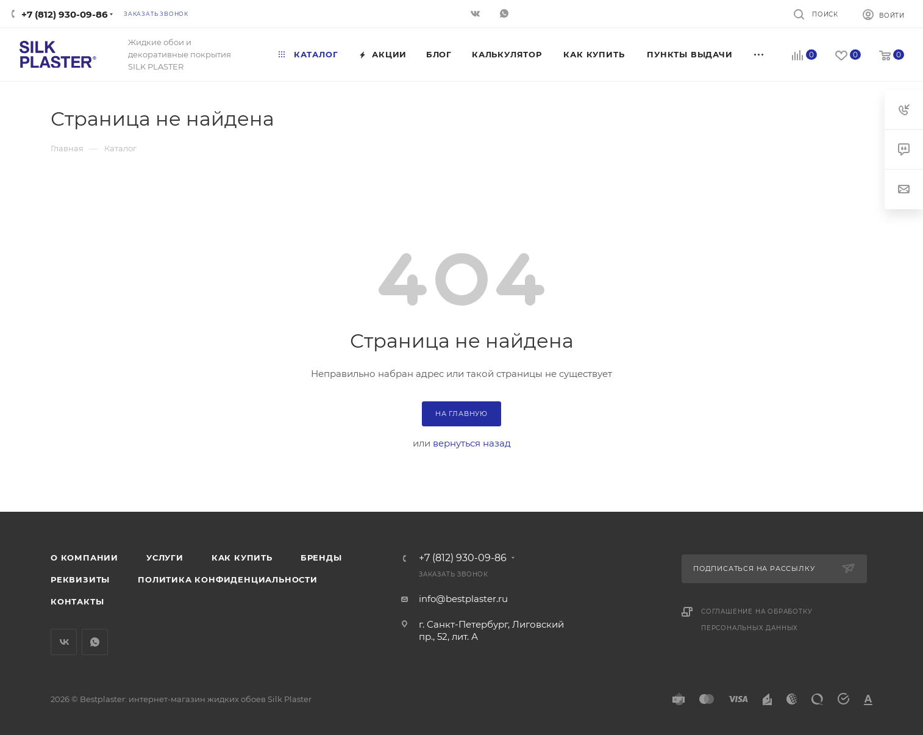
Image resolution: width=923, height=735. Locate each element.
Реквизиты (80, 579)
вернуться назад (472, 443)
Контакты (77, 601)
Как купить (242, 557)
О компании (84, 557)
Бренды (321, 557)
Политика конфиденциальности (228, 579)
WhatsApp (95, 642)
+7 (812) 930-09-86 (64, 14)
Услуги (165, 557)
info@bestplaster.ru (463, 598)
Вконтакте (64, 642)
